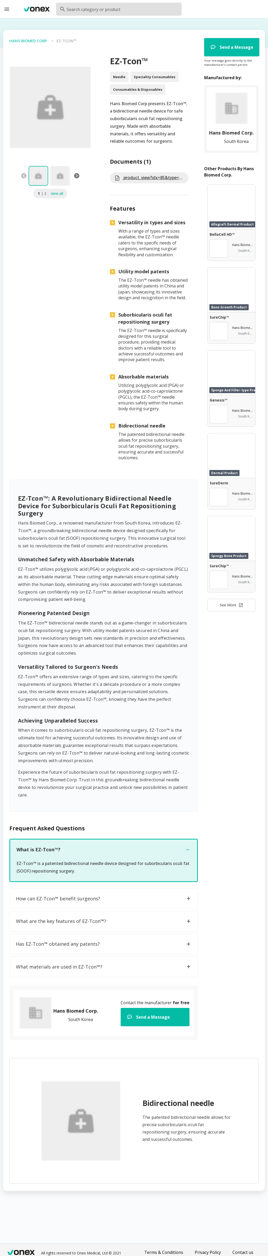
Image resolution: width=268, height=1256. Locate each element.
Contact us (242, 1252)
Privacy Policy (208, 1252)
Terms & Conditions (163, 1252)
